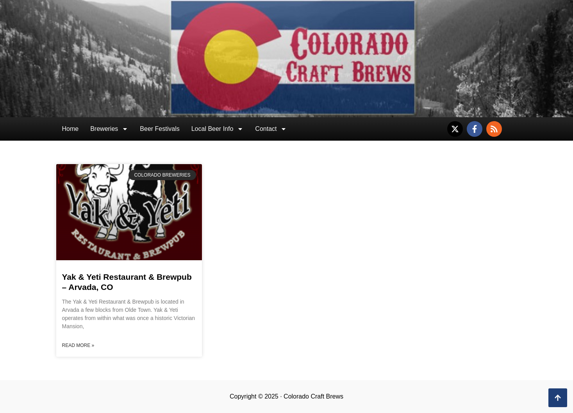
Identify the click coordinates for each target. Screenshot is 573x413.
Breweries (109, 129)
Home (70, 128)
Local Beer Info (217, 129)
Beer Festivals (159, 128)
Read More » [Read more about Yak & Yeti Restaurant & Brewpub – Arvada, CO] (78, 345)
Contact (271, 129)
